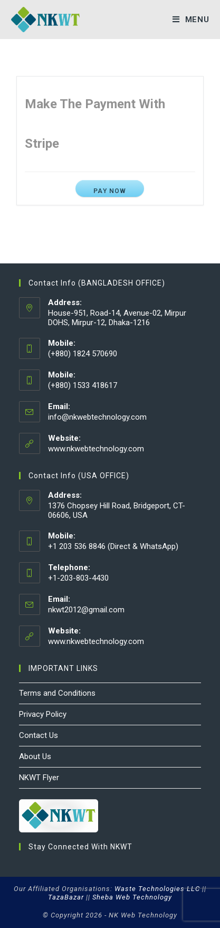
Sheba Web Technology (132, 897)
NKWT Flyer (39, 777)
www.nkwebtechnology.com (96, 448)
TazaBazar (66, 897)
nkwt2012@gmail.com (86, 609)
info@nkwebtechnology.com (97, 417)
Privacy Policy (42, 714)
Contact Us (38, 735)
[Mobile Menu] (191, 19)
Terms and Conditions (57, 693)
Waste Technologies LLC (157, 889)
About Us (35, 756)
